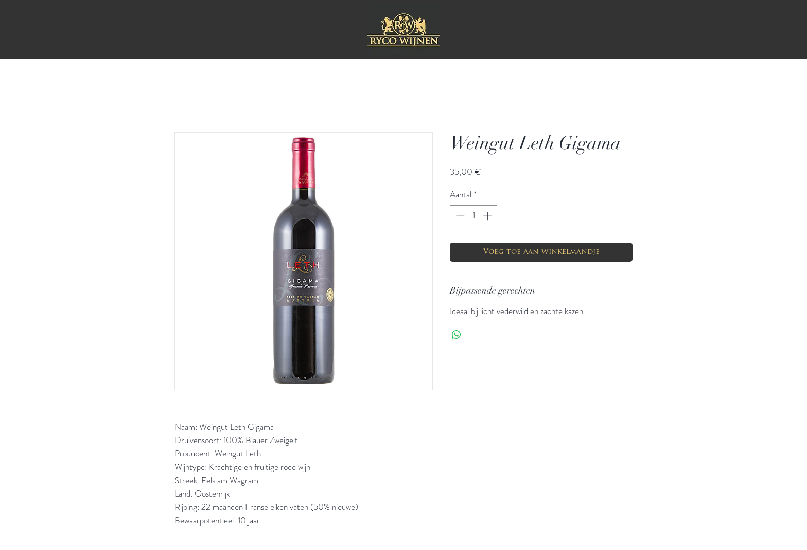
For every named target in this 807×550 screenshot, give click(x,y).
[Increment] (488, 216)
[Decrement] (459, 216)
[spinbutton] (474, 216)
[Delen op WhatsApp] (456, 334)
